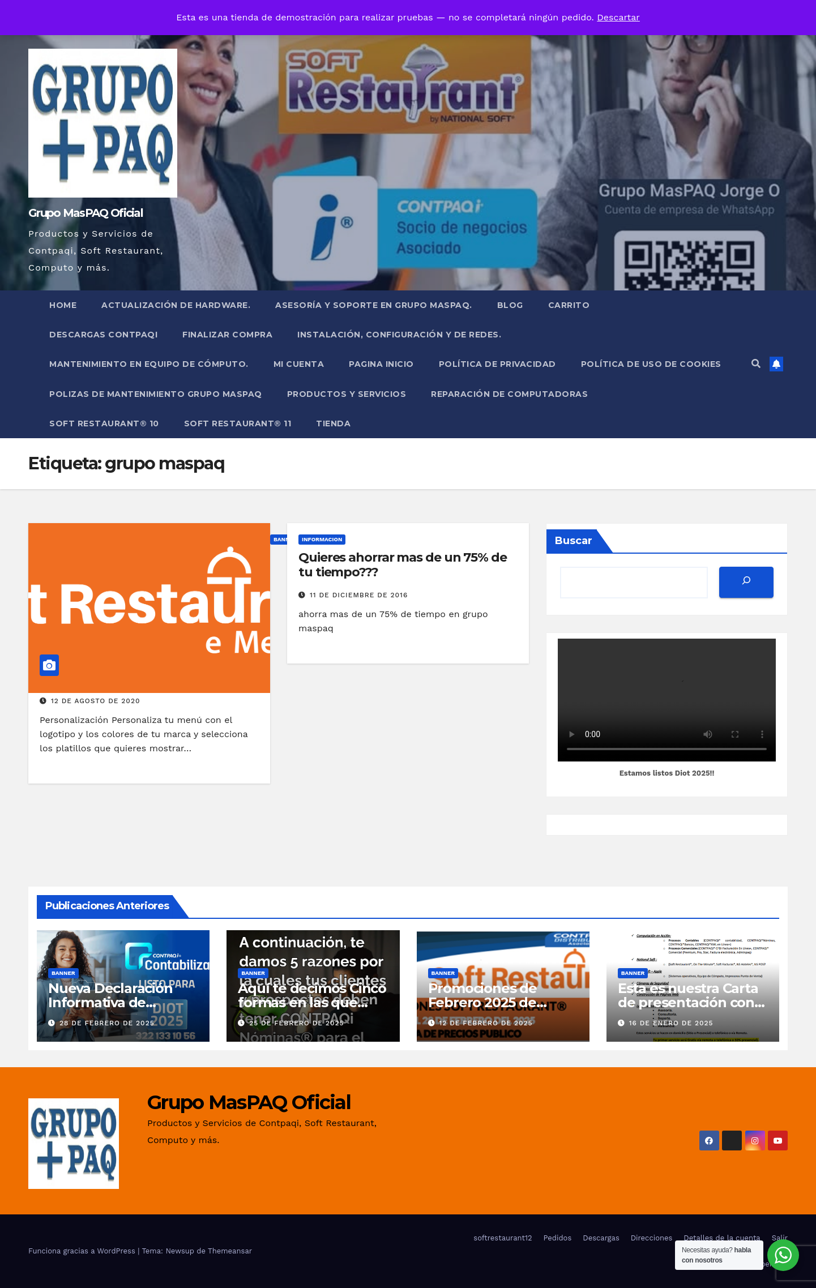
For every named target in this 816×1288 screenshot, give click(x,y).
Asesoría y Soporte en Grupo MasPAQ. (373, 305)
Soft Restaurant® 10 (104, 423)
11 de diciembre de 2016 (359, 595)
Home (62, 305)
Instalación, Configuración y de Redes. (399, 335)
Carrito (569, 305)
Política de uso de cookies (651, 364)
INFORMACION (322, 539)
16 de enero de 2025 (671, 1023)
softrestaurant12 (502, 1238)
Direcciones (652, 1238)
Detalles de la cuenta (721, 1238)
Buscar (573, 540)
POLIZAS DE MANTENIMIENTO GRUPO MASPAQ (155, 394)
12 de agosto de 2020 (95, 701)
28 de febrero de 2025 (107, 1023)
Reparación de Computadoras (509, 394)
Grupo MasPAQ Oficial (85, 213)
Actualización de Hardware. (175, 305)
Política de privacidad (497, 364)
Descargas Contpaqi (103, 335)
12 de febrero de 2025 (485, 1023)
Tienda (333, 423)
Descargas (601, 1238)
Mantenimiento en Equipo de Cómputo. (149, 364)
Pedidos (558, 1238)
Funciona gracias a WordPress (83, 1251)
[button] (756, 363)
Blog (510, 305)
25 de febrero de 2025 (296, 1023)
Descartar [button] (618, 17)
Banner (63, 973)
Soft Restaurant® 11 (238, 423)
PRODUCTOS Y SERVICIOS (347, 394)
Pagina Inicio (381, 364)
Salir (780, 1238)
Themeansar (230, 1251)
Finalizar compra (227, 335)
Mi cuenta (299, 364)
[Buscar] (746, 582)
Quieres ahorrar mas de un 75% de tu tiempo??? (402, 565)
